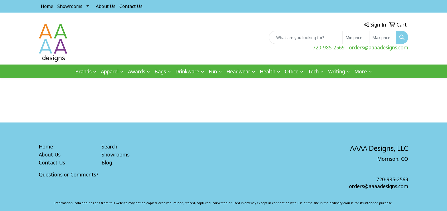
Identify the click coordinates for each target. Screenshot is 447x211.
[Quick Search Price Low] (355, 37)
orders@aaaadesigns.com (378, 47)
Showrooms (69, 6)
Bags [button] (160, 71)
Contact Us (131, 6)
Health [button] (267, 71)
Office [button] (291, 71)
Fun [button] (213, 71)
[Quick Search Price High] (382, 37)
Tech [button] (313, 71)
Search (109, 146)
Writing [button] (336, 71)
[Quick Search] (306, 37)
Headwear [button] (238, 71)
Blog (106, 162)
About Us (105, 6)
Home (47, 6)
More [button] (360, 71)
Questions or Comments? (68, 174)
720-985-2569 (329, 47)
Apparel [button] (110, 71)
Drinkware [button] (187, 71)
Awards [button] (136, 71)
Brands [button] (83, 71)
